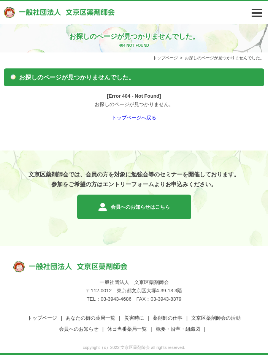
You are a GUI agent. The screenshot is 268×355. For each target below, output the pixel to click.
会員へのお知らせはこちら (140, 207)
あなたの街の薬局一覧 (90, 318)
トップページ (165, 57)
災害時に (134, 318)
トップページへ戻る (134, 117)
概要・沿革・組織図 (178, 329)
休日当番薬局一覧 (127, 329)
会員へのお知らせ (78, 329)
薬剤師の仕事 (167, 318)
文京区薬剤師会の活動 (216, 318)
